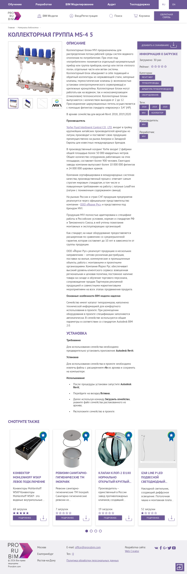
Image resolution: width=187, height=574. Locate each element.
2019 (157, 112)
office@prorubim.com (88, 547)
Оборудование (152, 100)
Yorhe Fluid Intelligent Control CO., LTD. (89, 127)
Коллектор (161, 119)
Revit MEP (148, 77)
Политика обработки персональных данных (92, 561)
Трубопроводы (152, 84)
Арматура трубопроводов (158, 92)
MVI (144, 119)
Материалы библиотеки (28, 27)
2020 (169, 112)
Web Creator (132, 551)
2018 (145, 112)
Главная (11, 27)
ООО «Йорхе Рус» (90, 205)
